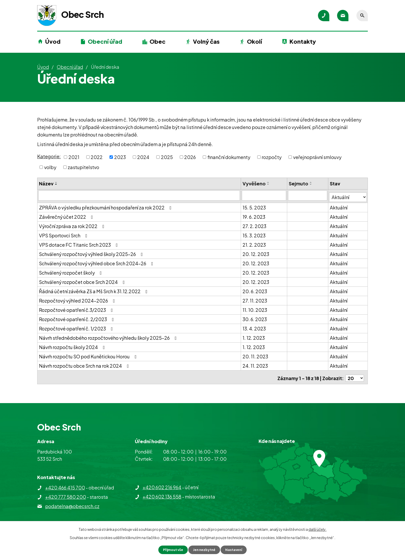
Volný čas (206, 41)
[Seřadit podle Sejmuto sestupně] (311, 184)
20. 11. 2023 (255, 355)
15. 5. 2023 (254, 206)
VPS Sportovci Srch (64, 234)
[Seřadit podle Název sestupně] (56, 184)
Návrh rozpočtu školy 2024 (73, 345)
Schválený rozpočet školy (71, 271)
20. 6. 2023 (255, 289)
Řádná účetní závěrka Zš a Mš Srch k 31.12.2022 (94, 289)
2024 (143, 157)
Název (46, 183)
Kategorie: (49, 156)
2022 (97, 157)
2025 (167, 157)
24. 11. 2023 (255, 364)
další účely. (317, 528)
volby (50, 167)
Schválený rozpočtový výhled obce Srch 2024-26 (97, 262)
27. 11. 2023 (255, 299)
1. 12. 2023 (254, 336)
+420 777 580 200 (65, 493)
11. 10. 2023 (255, 308)
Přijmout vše (171, 549)
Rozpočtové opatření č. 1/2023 (77, 327)
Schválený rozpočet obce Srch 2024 (83, 280)
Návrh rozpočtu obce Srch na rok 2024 (85, 364)
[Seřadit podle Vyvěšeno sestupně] (268, 184)
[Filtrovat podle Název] (139, 195)
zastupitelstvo (83, 167)
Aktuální (339, 206)
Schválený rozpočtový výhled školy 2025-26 (92, 252)
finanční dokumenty (228, 157)
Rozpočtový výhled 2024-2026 (78, 299)
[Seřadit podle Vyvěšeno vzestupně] (268, 182)
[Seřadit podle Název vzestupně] (56, 182)
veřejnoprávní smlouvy (317, 157)
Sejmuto (298, 183)
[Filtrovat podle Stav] (348, 195)
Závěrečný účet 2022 (67, 215)
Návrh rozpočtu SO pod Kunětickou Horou (89, 355)
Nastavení (236, 549)
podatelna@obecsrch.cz (72, 502)
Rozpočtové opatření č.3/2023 (77, 308)
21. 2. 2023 (254, 243)
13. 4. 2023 (254, 327)
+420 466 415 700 (65, 484)
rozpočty (272, 157)
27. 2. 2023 (255, 224)
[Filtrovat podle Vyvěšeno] (264, 195)
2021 (73, 157)
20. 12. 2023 (256, 252)
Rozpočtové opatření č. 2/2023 (77, 317)
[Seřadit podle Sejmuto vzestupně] (311, 182)
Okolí (254, 41)
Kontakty (303, 41)
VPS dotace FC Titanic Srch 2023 (79, 243)
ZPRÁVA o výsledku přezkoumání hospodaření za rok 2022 (106, 206)
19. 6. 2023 (254, 215)
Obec (158, 41)
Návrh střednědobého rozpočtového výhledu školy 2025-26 (109, 336)
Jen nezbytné (204, 549)
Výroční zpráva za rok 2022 (72, 224)
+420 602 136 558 (162, 493)
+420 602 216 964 (162, 484)
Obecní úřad (105, 41)
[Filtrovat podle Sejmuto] (308, 195)
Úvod (52, 41)
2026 (190, 157)
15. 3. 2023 (254, 234)
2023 (120, 157)
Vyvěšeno (254, 183)
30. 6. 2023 (255, 317)
